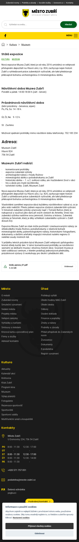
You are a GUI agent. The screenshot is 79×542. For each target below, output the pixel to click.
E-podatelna (47, 349)
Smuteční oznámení (11, 304)
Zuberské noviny (9, 300)
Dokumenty (47, 344)
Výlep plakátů (8, 396)
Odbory (44, 309)
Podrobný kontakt (39, 501)
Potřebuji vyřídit (49, 295)
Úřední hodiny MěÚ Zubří (53, 300)
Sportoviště (7, 410)
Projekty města (8, 313)
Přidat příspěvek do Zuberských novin (57, 334)
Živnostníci (46, 340)
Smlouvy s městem (11, 327)
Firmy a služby (8, 336)
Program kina (8, 387)
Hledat (68, 24)
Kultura (13, 45)
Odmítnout (39, 533)
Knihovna (6, 378)
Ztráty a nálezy (48, 322)
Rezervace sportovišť (12, 405)
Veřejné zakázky (9, 318)
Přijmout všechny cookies (39, 526)
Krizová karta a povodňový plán (17, 332)
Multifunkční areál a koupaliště (17, 419)
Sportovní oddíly (9, 414)
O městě (5, 295)
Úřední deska (47, 304)
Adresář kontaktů (10, 341)
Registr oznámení (50, 353)
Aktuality (5, 369)
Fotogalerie (7, 401)
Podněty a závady (50, 327)
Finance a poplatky (50, 318)
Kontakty (8, 428)
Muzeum (25, 45)
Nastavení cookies (21, 518)
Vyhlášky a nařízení (11, 322)
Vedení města (8, 309)
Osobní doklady (49, 313)
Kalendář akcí (8, 373)
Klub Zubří (6, 382)
